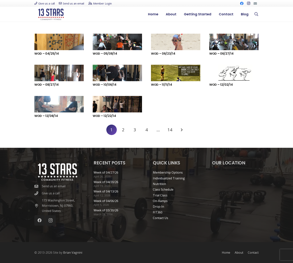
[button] (256, 14)
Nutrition (159, 184)
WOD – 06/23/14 (163, 53)
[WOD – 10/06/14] (117, 73)
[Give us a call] (38, 193)
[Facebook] (241, 3)
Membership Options (168, 172)
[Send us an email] (38, 186)
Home (226, 252)
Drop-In (158, 206)
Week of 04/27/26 (106, 172)
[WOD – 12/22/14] (117, 104)
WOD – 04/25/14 (46, 53)
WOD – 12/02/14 (221, 84)
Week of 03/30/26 (106, 210)
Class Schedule (163, 189)
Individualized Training (169, 178)
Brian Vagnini (72, 252)
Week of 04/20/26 (106, 182)
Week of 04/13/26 (106, 191)
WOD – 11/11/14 (161, 84)
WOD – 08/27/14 (46, 84)
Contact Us (160, 218)
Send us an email (53, 186)
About (239, 252)
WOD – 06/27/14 (221, 53)
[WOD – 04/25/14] (59, 42)
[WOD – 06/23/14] (175, 42)
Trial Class (160, 195)
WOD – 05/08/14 (105, 53)
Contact (253, 252)
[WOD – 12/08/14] (59, 104)
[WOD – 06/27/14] (234, 42)
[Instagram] (248, 3)
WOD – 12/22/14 (104, 116)
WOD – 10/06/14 (104, 84)
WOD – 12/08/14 (46, 116)
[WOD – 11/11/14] (175, 73)
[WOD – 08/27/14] (59, 73)
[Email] (255, 3)
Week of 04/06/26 (106, 201)
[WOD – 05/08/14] (117, 42)
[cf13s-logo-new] (51, 14)
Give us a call (51, 193)
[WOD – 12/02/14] (234, 73)
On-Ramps (160, 201)
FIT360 (157, 212)
